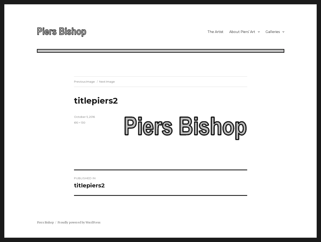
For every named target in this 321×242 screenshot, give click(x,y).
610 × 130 (79, 122)
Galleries (273, 32)
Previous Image (84, 81)
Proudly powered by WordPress (79, 222)
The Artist (215, 32)
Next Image (107, 81)
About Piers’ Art (242, 32)
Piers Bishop (45, 222)
